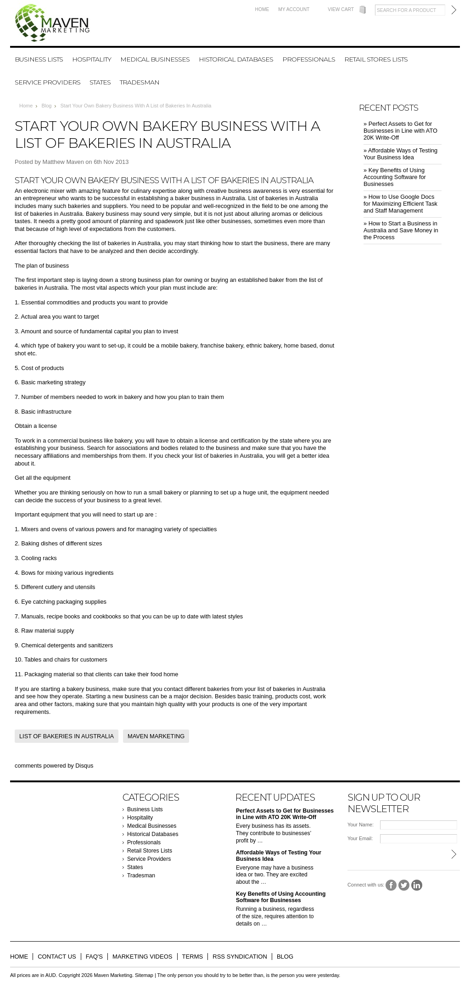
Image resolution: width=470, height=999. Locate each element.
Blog (46, 105)
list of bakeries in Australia (291, 688)
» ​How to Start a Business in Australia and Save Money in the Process (401, 230)
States (100, 82)
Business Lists (39, 59)
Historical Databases (236, 59)
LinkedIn (417, 885)
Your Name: (360, 824)
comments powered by (54, 765)
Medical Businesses (155, 59)
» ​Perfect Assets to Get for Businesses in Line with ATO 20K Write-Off (400, 130)
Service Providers (47, 82)
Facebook (391, 885)
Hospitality (91, 59)
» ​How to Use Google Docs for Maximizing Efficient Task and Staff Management (400, 203)
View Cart (341, 9)
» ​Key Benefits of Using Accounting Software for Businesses (395, 177)
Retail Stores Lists (376, 59)
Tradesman (139, 82)
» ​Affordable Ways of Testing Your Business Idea (400, 154)
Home (262, 9)
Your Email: (360, 838)
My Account (293, 9)
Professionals (308, 59)
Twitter (404, 885)
